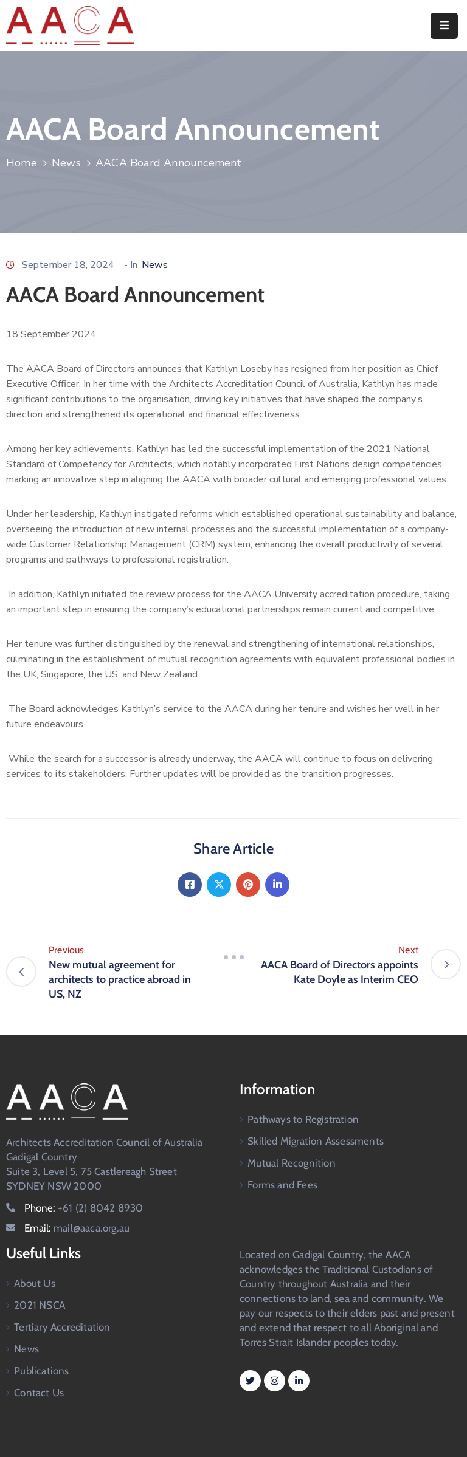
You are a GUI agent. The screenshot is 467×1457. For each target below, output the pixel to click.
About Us (34, 1283)
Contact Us (39, 1393)
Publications (41, 1371)
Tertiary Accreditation (62, 1327)
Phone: (83, 1208)
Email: (77, 1228)
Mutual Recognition (291, 1163)
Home (21, 163)
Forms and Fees (282, 1185)
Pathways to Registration (303, 1119)
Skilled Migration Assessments (315, 1141)
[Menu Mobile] (444, 26)
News (66, 163)
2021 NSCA (39, 1305)
